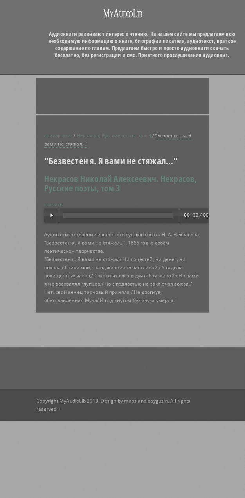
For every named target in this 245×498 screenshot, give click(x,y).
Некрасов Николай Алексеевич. (101, 178)
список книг (58, 135)
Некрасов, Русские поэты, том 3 (114, 135)
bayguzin (158, 400)
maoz (130, 400)
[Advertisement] (112, 96)
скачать (53, 204)
